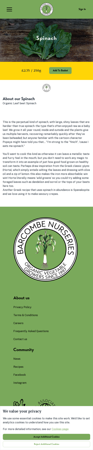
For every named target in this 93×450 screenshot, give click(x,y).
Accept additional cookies (46, 436)
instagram (19, 382)
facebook (19, 374)
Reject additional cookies (46, 444)
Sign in (82, 9)
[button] (9, 9)
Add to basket (60, 70)
